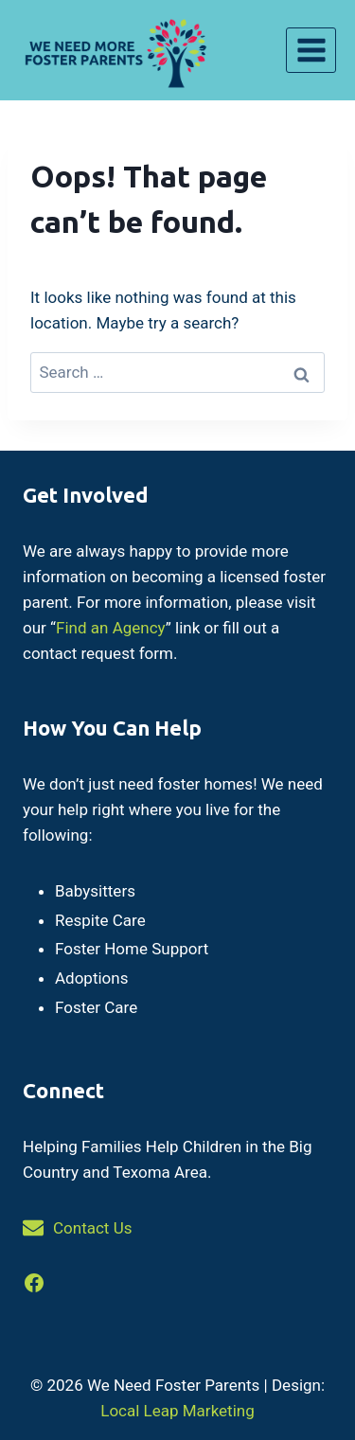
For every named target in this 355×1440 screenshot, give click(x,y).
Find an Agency (111, 627)
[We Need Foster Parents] (113, 50)
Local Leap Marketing (177, 1410)
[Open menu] (311, 49)
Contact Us (92, 1227)
